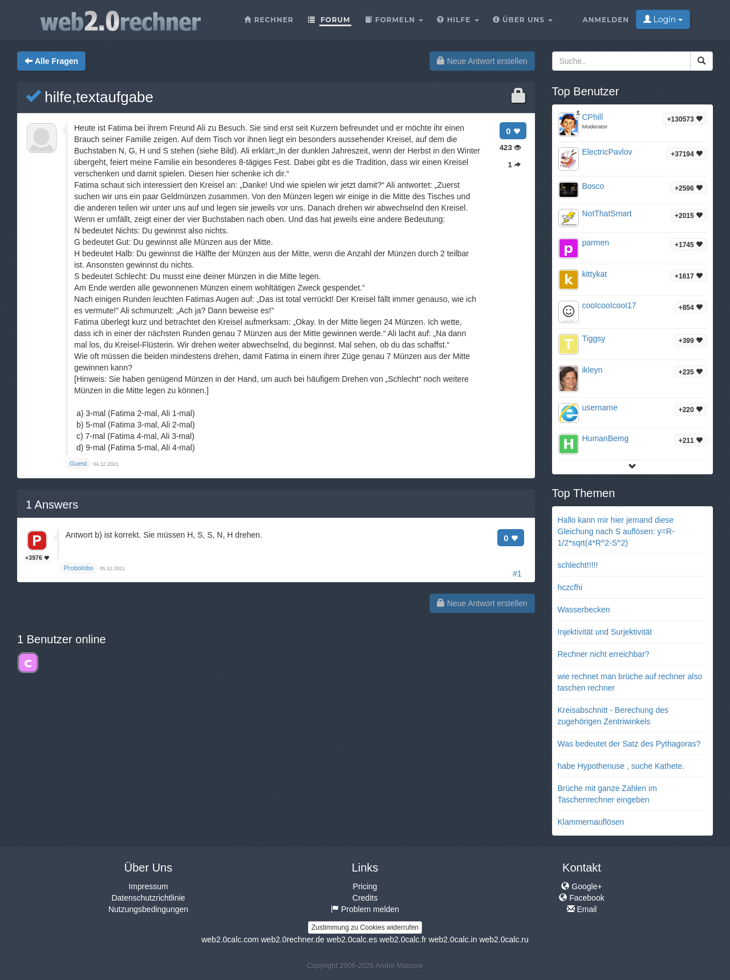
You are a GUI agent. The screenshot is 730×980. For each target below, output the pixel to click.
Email (582, 909)
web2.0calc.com (229, 939)
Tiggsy (594, 338)
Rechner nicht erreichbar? (604, 654)
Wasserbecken (584, 609)
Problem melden (365, 909)
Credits (365, 897)
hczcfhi (570, 587)
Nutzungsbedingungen (148, 909)
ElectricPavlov (607, 151)
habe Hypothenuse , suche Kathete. (621, 766)
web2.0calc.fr (402, 939)
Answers (52, 504)
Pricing (365, 886)
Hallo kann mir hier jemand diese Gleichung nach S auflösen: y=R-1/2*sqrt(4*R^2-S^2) (616, 531)
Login (663, 19)
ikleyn (592, 369)
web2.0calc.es (352, 939)
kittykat (594, 274)
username (600, 407)
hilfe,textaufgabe (89, 97)
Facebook (581, 897)
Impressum (148, 886)
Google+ (581, 886)
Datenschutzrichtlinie (148, 897)
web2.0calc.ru (503, 939)
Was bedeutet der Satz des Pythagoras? (629, 743)
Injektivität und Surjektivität (605, 631)
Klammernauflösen (591, 821)
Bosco (593, 186)
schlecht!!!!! (578, 565)
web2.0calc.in (453, 939)
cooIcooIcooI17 (609, 305)
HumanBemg (605, 438)
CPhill (592, 117)
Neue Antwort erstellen (482, 61)
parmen (595, 242)
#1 (517, 573)
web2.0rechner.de (292, 939)
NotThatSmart (607, 213)
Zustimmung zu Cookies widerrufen (365, 927)
